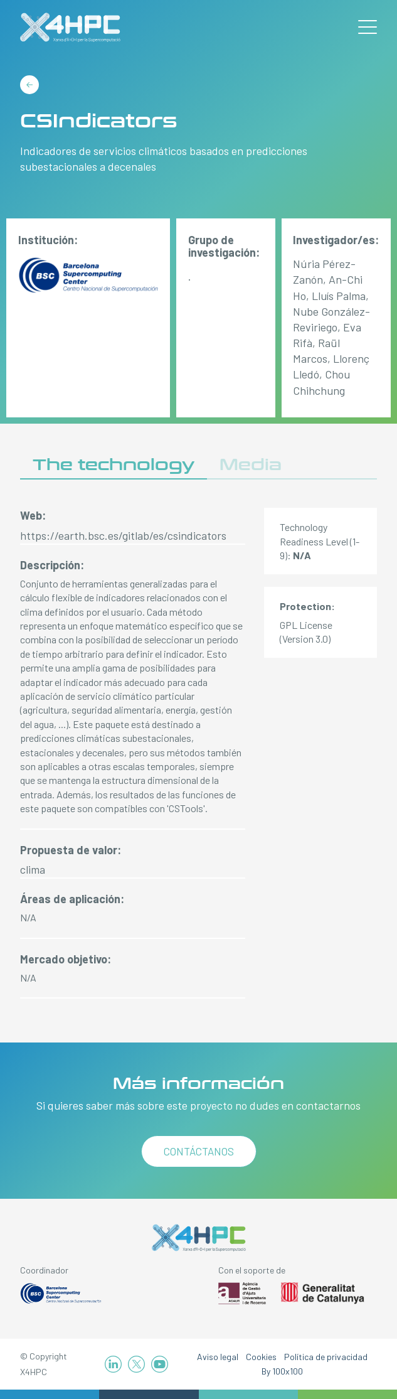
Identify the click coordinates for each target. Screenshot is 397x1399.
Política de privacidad (326, 1356)
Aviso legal (217, 1356)
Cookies (261, 1356)
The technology (113, 464)
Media (251, 464)
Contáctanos (199, 1151)
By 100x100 (282, 1371)
